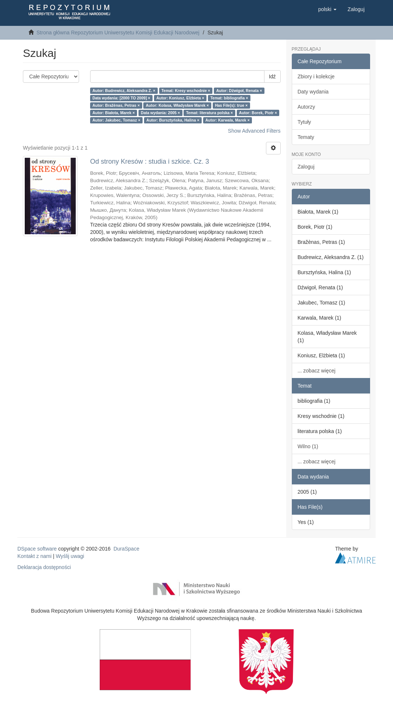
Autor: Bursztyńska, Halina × (172, 120)
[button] (327, 9)
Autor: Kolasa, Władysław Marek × (177, 105)
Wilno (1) (308, 446)
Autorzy (306, 107)
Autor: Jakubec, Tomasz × (116, 120)
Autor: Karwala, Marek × (227, 120)
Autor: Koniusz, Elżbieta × (180, 98)
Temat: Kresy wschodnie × (185, 90)
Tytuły (304, 122)
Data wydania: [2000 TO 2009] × (121, 98)
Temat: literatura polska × (209, 112)
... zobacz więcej (317, 371)
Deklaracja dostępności (44, 567)
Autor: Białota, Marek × (113, 112)
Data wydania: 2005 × (160, 112)
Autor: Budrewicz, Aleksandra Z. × (123, 90)
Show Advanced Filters (254, 131)
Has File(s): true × (231, 105)
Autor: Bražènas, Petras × (116, 105)
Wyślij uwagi (70, 556)
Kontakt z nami (34, 556)
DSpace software (37, 549)
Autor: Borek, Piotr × (258, 112)
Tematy (306, 137)
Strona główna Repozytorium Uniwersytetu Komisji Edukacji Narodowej (118, 32)
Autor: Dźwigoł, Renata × (239, 90)
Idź (272, 76)
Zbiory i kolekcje (316, 76)
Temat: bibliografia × (229, 98)
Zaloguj (306, 167)
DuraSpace (126, 549)
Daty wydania (313, 92)
